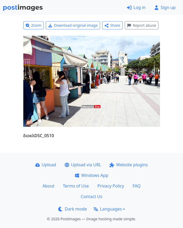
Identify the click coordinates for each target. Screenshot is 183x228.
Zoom (34, 25)
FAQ (136, 186)
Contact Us (91, 196)
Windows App (91, 175)
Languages (107, 209)
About (48, 186)
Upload (45, 165)
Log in (136, 7)
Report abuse (141, 25)
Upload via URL (83, 165)
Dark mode (72, 209)
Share (112, 25)
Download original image (73, 25)
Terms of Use (76, 186)
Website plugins (129, 165)
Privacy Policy (110, 186)
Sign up (165, 7)
